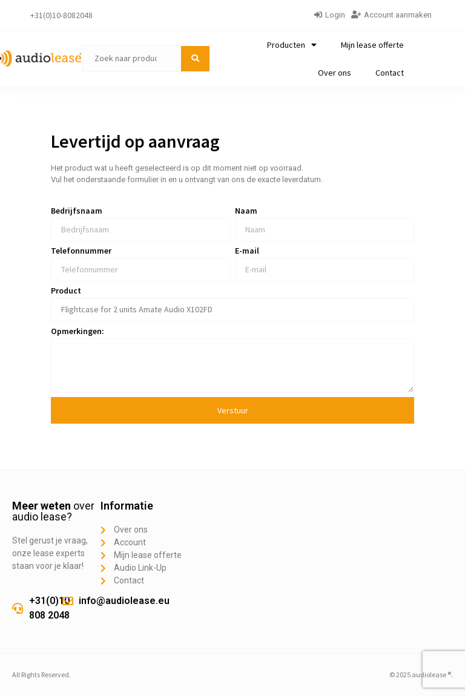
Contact (389, 72)
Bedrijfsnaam (76, 211)
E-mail (247, 251)
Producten (292, 44)
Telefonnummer (81, 251)
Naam (246, 211)
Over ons (334, 72)
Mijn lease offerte (372, 44)
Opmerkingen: (77, 332)
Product (66, 291)
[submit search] (195, 58)
